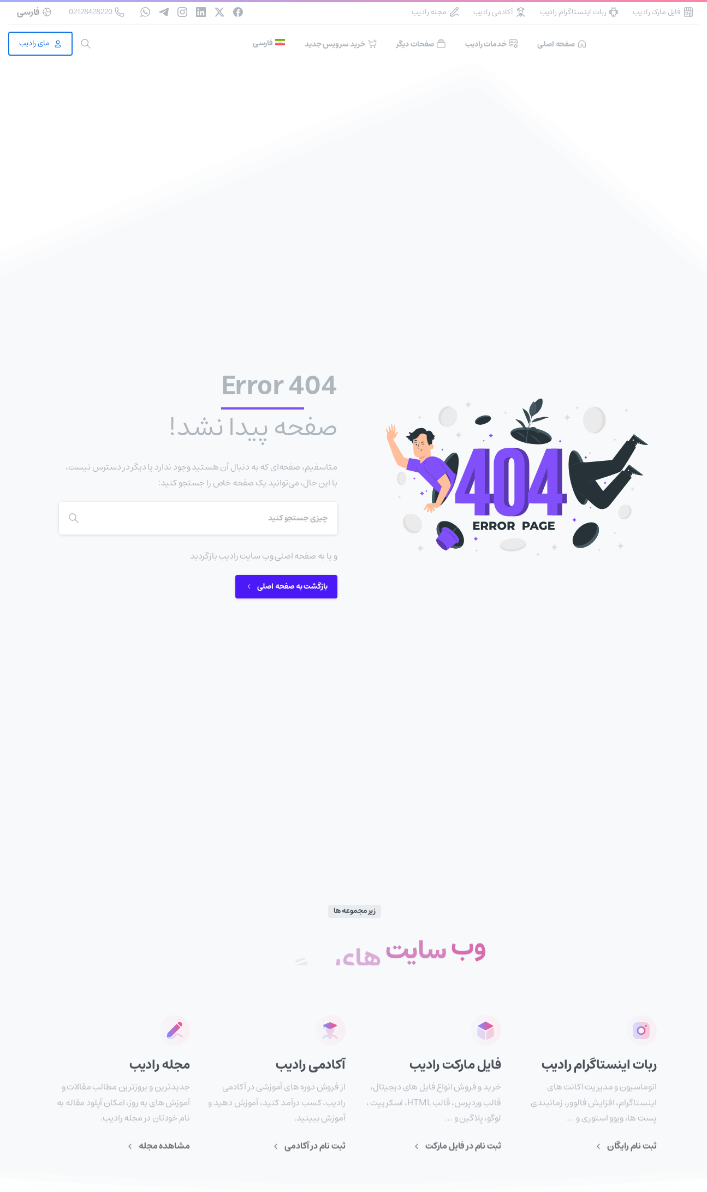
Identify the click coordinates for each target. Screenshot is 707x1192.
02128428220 (96, 12)
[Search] (212, 518)
